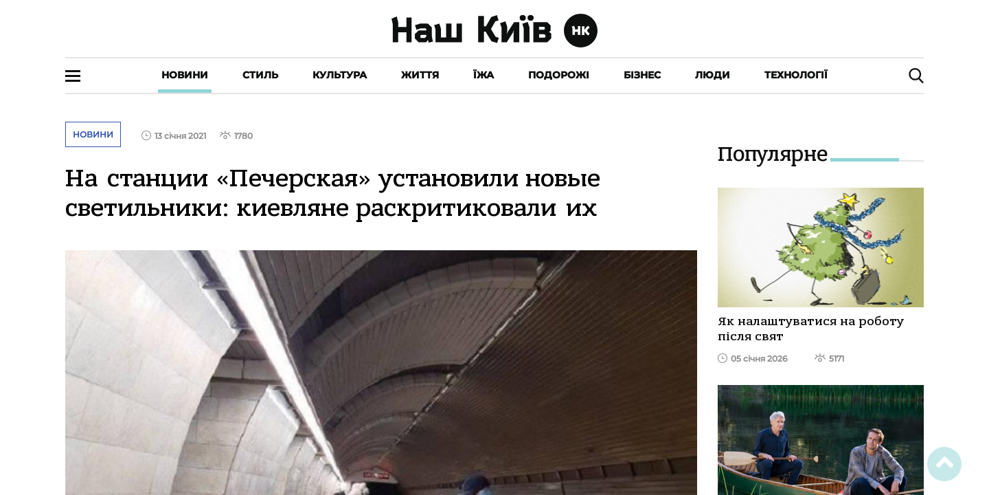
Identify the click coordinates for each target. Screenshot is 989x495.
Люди (712, 75)
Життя (420, 75)
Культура (339, 75)
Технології (796, 75)
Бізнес (642, 75)
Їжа (483, 75)
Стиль (260, 75)
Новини (184, 75)
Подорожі (558, 75)
